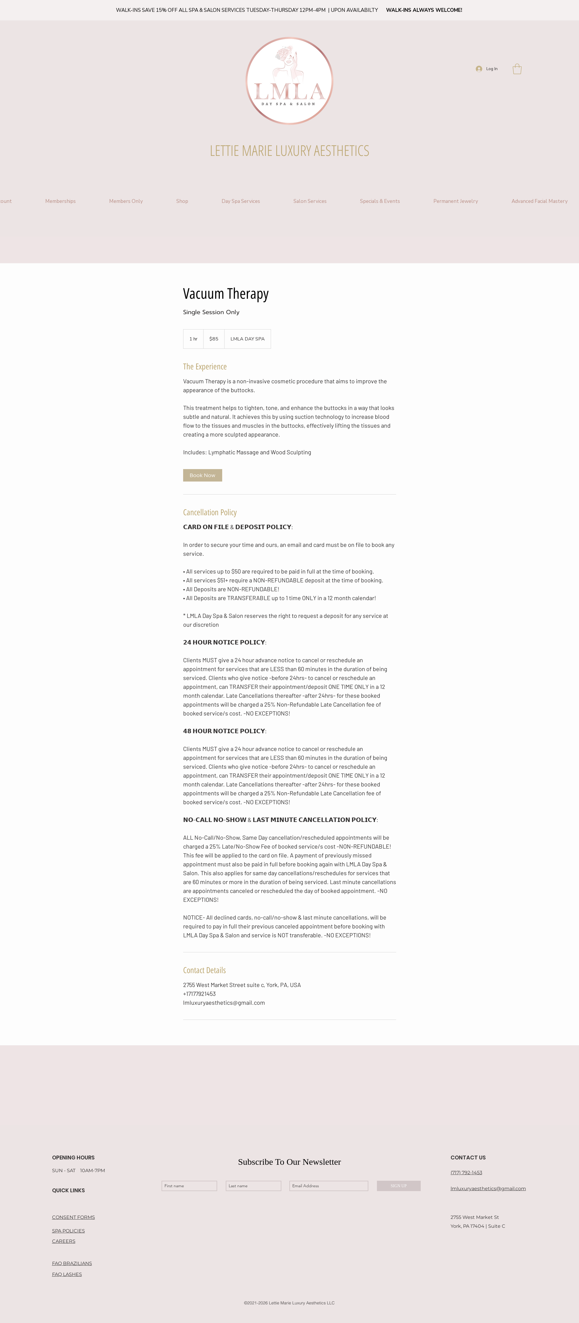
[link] (202, 475)
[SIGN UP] (399, 1186)
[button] (517, 69)
